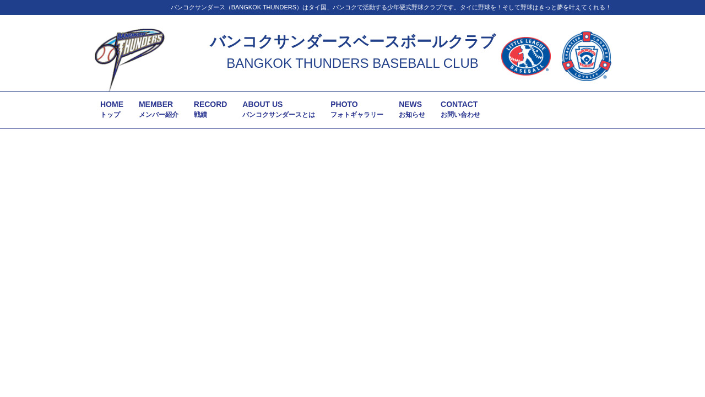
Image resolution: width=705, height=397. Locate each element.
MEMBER (158, 109)
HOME (111, 109)
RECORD (210, 109)
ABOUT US (278, 109)
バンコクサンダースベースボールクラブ (353, 41)
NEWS (412, 109)
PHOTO (356, 109)
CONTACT (460, 109)
